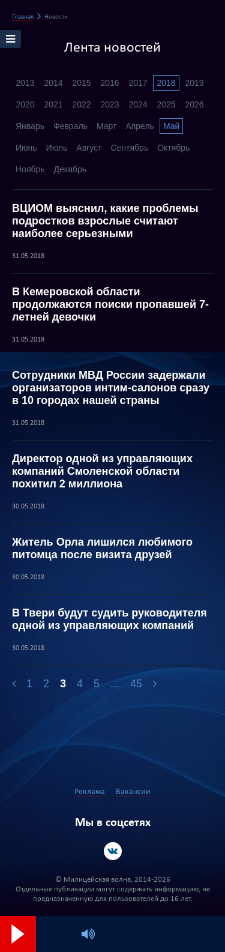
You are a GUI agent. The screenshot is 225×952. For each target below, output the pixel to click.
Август (88, 147)
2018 (166, 83)
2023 (109, 104)
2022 (81, 104)
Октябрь (173, 147)
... (114, 684)
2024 (137, 104)
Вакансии (133, 792)
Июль (57, 147)
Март (107, 126)
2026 (194, 104)
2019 (194, 83)
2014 (53, 83)
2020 (25, 104)
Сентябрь (129, 147)
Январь (30, 126)
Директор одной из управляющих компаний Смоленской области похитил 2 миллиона (102, 471)
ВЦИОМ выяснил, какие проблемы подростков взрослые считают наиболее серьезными (105, 221)
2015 (81, 83)
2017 (137, 83)
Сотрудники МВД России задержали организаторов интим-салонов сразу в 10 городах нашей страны (110, 387)
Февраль (70, 126)
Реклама (89, 792)
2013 (25, 83)
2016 (109, 83)
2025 (166, 104)
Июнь (26, 147)
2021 (53, 104)
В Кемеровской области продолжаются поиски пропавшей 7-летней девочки (110, 304)
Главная (23, 17)
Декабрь (70, 169)
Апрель (139, 126)
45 (136, 684)
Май (171, 126)
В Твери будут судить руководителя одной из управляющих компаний (109, 619)
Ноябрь (30, 169)
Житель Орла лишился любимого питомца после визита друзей (102, 548)
